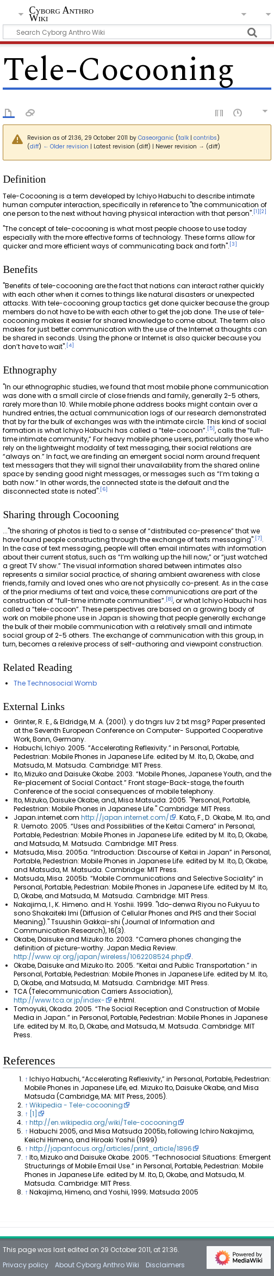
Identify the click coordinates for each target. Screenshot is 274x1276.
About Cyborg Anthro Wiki (97, 1264)
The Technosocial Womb (55, 683)
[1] (33, 1113)
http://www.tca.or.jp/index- (59, 1000)
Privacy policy (25, 1264)
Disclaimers (165, 1264)
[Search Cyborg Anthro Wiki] (136, 32)
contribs (205, 138)
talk (183, 138)
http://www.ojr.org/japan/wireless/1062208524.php (99, 956)
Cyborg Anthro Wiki (61, 15)
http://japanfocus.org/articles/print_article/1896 (110, 1148)
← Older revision (66, 146)
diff (34, 146)
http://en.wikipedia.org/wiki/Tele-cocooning (103, 1122)
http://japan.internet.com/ (125, 817)
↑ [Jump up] (26, 1079)
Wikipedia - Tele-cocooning (76, 1105)
